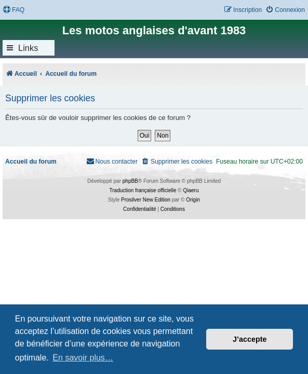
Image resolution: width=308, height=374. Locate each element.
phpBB (130, 181)
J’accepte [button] (250, 339)
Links (28, 47)
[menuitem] (13, 10)
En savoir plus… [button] (82, 357)
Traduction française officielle (143, 190)
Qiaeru (190, 190)
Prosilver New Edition (145, 200)
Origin (193, 200)
